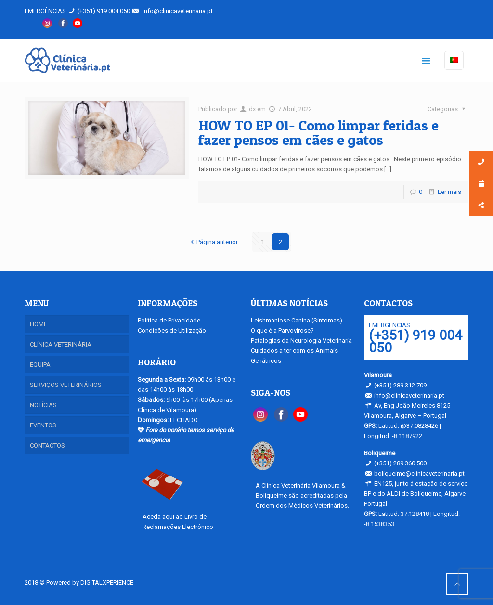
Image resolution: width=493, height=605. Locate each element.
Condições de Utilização (172, 330)
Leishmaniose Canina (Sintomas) (296, 320)
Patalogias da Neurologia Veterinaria (301, 340)
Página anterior (213, 241)
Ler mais (449, 191)
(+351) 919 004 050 (104, 10)
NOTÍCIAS (43, 405)
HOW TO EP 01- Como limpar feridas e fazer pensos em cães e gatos (318, 132)
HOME (38, 324)
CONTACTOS (47, 445)
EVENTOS (43, 425)
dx (252, 109)
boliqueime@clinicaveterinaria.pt (419, 473)
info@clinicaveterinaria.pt (178, 10)
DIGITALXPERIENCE (106, 582)
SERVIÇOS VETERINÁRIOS (66, 384)
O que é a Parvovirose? (282, 330)
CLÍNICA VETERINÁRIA (60, 344)
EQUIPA (40, 364)
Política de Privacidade (169, 320)
